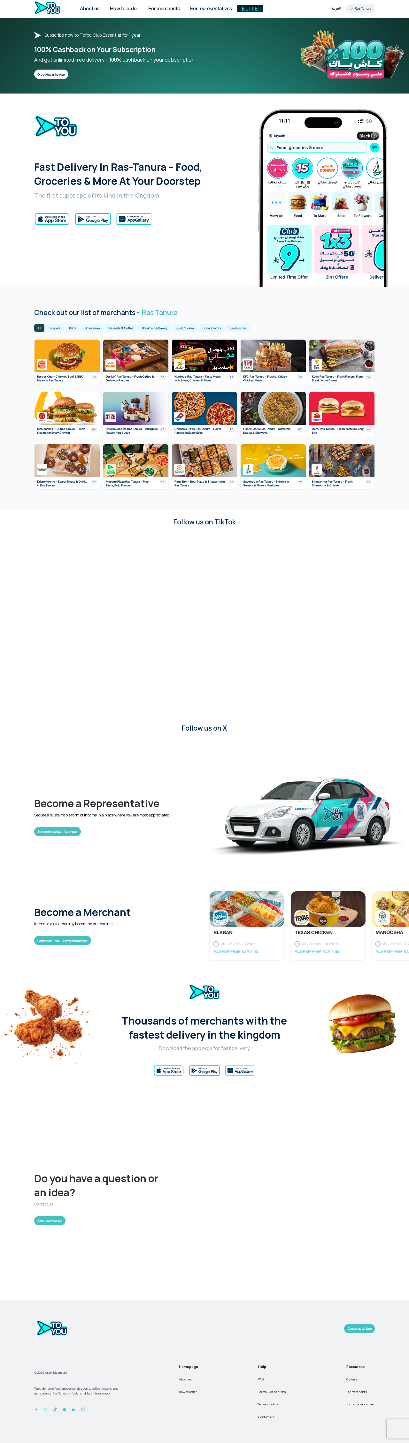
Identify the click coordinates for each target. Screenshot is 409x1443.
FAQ (261, 1379)
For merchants (356, 1392)
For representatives (360, 1404)
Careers (352, 1379)
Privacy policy (268, 1404)
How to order (188, 1392)
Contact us (266, 1417)
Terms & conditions (272, 1392)
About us (185, 1379)
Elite (250, 8)
